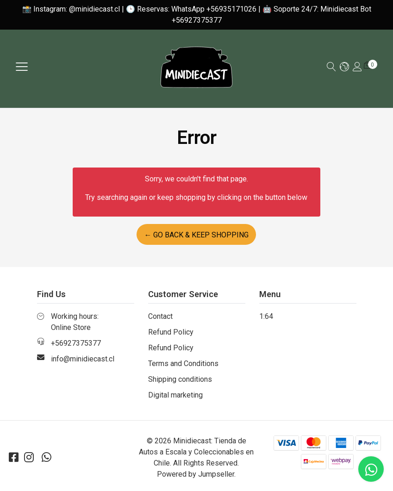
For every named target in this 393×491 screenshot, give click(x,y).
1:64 (266, 316)
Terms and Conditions (183, 363)
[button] (344, 67)
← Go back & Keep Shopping (196, 234)
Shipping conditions (180, 379)
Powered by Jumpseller (195, 474)
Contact (160, 316)
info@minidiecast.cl (82, 358)
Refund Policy (170, 332)
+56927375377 (76, 343)
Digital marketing (175, 395)
